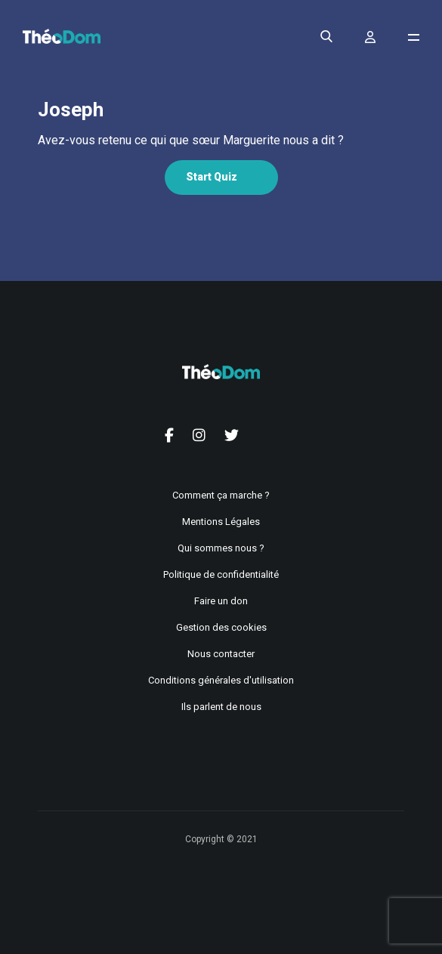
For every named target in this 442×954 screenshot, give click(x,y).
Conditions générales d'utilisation (221, 680)
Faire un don (221, 601)
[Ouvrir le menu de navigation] (413, 37)
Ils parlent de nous (221, 706)
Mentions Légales (221, 521)
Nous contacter (221, 653)
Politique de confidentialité (221, 574)
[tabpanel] (221, 140)
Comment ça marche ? (221, 495)
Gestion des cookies (221, 627)
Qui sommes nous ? (221, 548)
